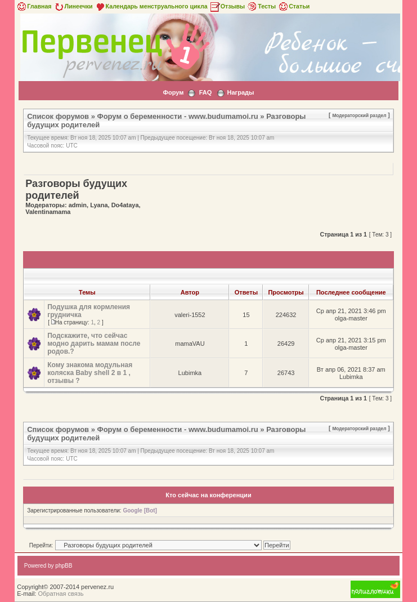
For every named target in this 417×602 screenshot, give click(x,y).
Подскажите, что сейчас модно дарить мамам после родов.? (93, 343)
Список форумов (58, 116)
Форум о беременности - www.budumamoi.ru (177, 116)
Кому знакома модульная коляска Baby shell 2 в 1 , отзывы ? (89, 373)
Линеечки (73, 6)
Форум (173, 92)
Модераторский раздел (359, 115)
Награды (240, 92)
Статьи (293, 6)
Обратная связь (60, 593)
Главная (33, 6)
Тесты (261, 6)
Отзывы (227, 6)
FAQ (205, 92)
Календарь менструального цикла (151, 6)
